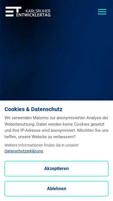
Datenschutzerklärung (23, 151)
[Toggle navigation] (102, 11)
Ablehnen (56, 188)
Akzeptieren (56, 168)
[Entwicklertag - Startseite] (28, 11)
